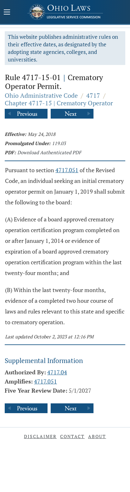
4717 (93, 95)
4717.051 (66, 170)
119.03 (59, 143)
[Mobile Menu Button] (7, 12)
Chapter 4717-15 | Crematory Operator (59, 103)
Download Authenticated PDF (49, 152)
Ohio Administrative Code (41, 95)
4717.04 (57, 372)
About (97, 436)
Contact (72, 436)
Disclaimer (40, 436)
